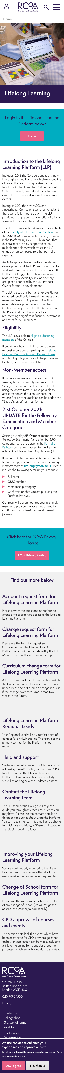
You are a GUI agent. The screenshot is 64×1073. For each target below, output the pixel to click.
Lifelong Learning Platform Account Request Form (29, 352)
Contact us (10, 1013)
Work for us (11, 1027)
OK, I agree (13, 1067)
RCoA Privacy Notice (32, 555)
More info (20, 1058)
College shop (12, 1018)
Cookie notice (12, 1033)
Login (32, 136)
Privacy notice (12, 1037)
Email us (7, 1003)
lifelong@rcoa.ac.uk (38, 466)
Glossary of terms (15, 1022)
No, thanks (37, 1067)
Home (7, 19)
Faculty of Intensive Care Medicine (33, 232)
